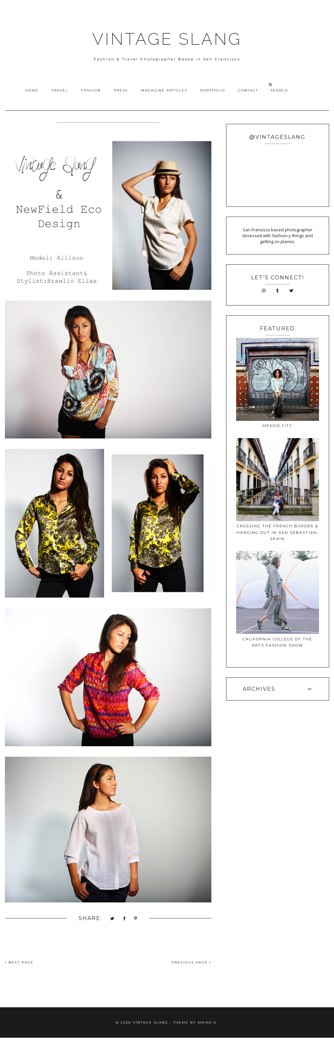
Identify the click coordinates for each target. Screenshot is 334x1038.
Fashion (91, 90)
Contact (248, 90)
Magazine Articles (164, 90)
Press (121, 90)
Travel (60, 90)
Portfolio (212, 90)
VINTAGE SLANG (167, 39)
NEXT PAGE (19, 962)
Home (31, 90)
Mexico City (277, 425)
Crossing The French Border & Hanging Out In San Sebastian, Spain (277, 532)
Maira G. (208, 1022)
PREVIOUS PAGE (191, 962)
